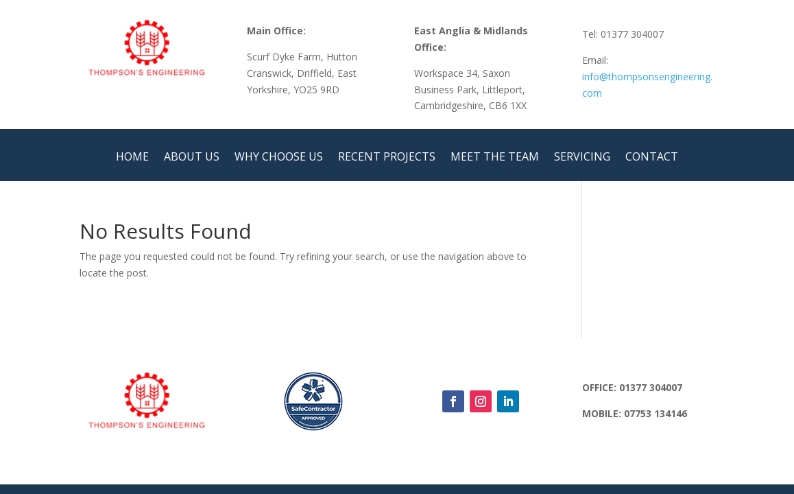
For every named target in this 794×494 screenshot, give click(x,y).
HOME (132, 158)
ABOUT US (191, 158)
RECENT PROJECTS (386, 158)
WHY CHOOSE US (278, 158)
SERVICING (582, 158)
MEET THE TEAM (494, 158)
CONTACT (651, 158)
